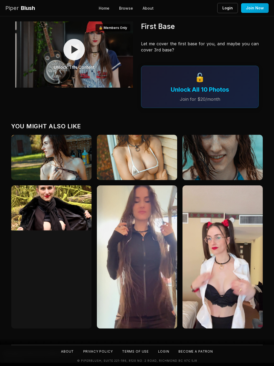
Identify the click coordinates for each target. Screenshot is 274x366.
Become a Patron (196, 351)
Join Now (255, 8)
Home (104, 8)
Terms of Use (135, 351)
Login (227, 8)
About (148, 8)
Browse (126, 8)
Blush (20, 8)
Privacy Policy (97, 351)
